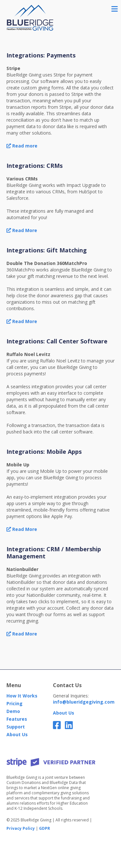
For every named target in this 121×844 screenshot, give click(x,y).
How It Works (21, 696)
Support (15, 727)
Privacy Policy (20, 828)
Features (16, 719)
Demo (13, 711)
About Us (17, 734)
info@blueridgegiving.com (84, 702)
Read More (21, 230)
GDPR (44, 828)
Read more (21, 146)
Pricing (14, 703)
